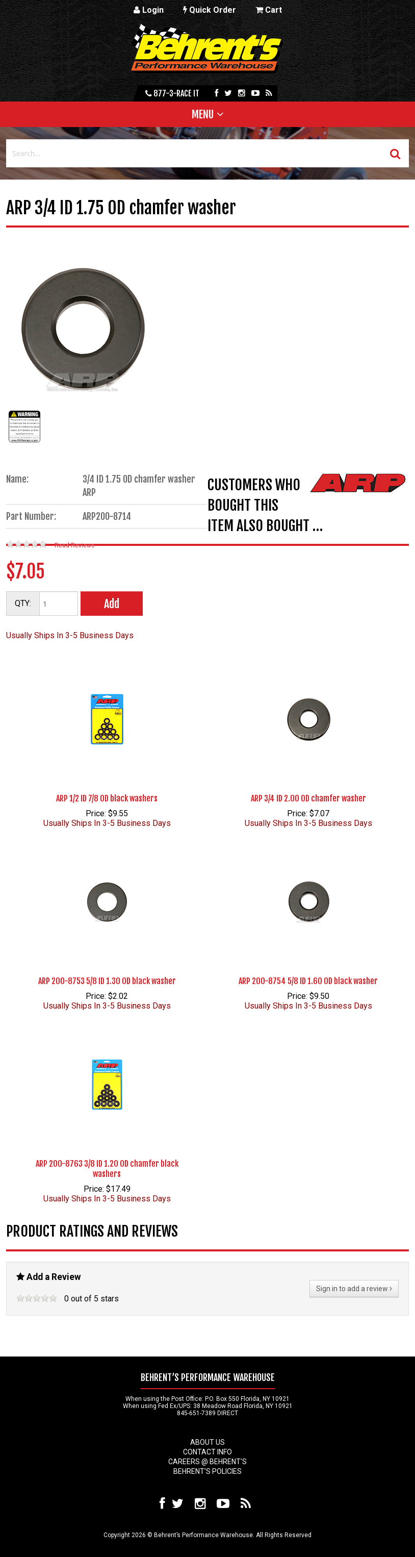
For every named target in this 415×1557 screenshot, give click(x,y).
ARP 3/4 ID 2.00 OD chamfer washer (308, 798)
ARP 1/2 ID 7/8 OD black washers (107, 798)
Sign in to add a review (354, 1289)
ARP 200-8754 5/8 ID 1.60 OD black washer (308, 981)
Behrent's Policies (207, 1471)
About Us (207, 1442)
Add (111, 604)
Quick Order (209, 10)
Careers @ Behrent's (207, 1462)
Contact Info (207, 1452)
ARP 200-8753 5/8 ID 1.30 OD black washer (107, 981)
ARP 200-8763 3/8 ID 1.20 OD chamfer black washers (107, 1169)
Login (149, 10)
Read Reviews (74, 545)
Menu (203, 114)
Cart (268, 10)
